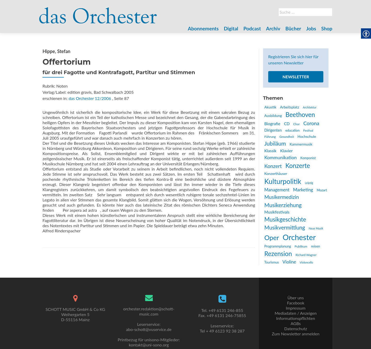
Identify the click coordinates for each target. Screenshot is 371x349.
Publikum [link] (300, 246)
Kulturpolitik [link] (282, 181)
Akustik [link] (270, 107)
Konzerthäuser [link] (275, 173)
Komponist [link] (308, 158)
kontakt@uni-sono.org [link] (149, 344)
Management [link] (276, 189)
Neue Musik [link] (316, 228)
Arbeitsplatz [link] (289, 107)
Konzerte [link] (297, 165)
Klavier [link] (286, 150)
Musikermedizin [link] (281, 197)
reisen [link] (315, 246)
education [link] (292, 130)
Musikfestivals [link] (277, 212)
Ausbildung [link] (273, 115)
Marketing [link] (303, 189)
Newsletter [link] (295, 76)
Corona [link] (311, 123)
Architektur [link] (309, 107)
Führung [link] (270, 137)
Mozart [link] (322, 190)
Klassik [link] (270, 150)
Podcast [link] (252, 28)
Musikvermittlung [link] (284, 227)
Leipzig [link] (309, 182)
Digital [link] (231, 28)
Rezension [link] (278, 253)
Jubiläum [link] (275, 143)
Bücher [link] (293, 28)
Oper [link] (271, 237)
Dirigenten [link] (273, 130)
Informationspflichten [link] (295, 318)
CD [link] (287, 123)
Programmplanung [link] (277, 246)
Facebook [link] (295, 302)
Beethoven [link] (300, 114)
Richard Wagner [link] (306, 255)
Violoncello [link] (306, 262)
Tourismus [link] (271, 262)
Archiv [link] (273, 28)
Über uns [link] (296, 297)
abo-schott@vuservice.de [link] (148, 329)
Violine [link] (289, 262)
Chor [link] (296, 124)
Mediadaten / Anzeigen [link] (296, 313)
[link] (98, 12)
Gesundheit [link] (286, 136)
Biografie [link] (272, 123)
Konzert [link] (273, 166)
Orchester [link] (299, 237)
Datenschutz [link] (295, 328)
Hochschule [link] (307, 136)
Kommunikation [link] (280, 157)
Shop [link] (326, 28)
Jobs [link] (311, 28)
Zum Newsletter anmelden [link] (295, 333)
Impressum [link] (295, 307)
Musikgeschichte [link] (285, 219)
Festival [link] (308, 130)
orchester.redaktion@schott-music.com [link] (148, 311)
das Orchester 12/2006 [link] (90, 98)
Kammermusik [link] (301, 144)
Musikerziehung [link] (283, 205)
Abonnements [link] (203, 28)
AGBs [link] (296, 323)
